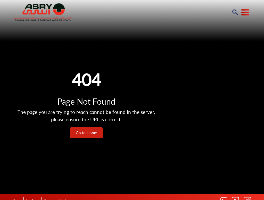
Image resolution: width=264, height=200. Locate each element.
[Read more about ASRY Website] (42, 12)
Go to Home (86, 132)
